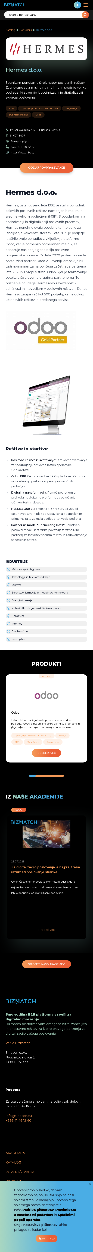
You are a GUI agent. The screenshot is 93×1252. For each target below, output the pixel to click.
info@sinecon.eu (19, 1116)
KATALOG (13, 1162)
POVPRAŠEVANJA (20, 1172)
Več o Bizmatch (18, 1043)
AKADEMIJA (15, 1153)
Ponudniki (25, 30)
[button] (32, 776)
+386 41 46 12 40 (18, 1121)
